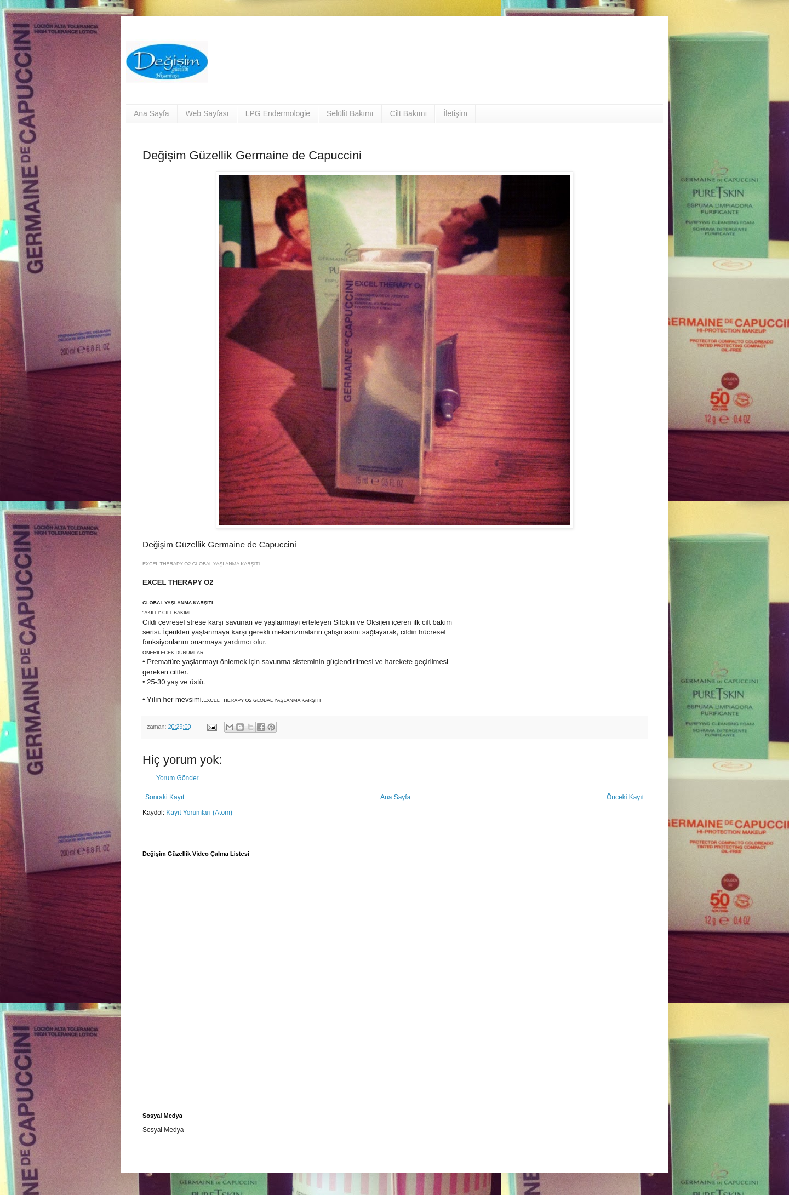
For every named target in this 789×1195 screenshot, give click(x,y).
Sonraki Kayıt (164, 797)
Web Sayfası (207, 113)
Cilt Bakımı (408, 113)
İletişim (455, 113)
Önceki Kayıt (625, 797)
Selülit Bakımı (350, 113)
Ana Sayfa (151, 113)
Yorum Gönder (177, 778)
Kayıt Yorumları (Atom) (199, 812)
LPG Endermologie (277, 113)
